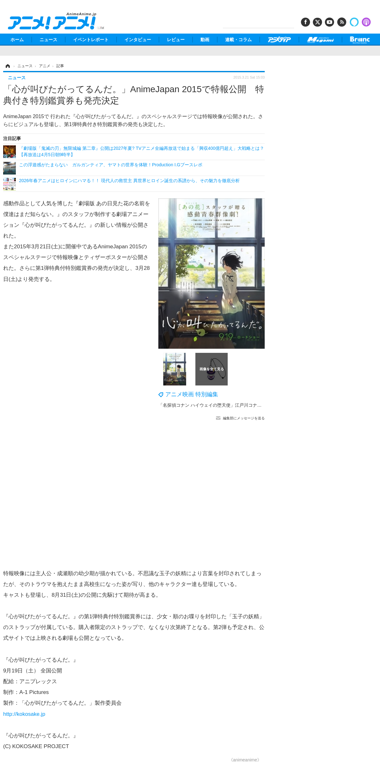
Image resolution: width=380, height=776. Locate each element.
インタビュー (137, 39)
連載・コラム (238, 39)
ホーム (17, 39)
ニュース (48, 39)
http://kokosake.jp (24, 714)
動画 (204, 39)
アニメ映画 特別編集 (191, 394)
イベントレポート (91, 39)
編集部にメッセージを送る (244, 418)
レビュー (176, 39)
